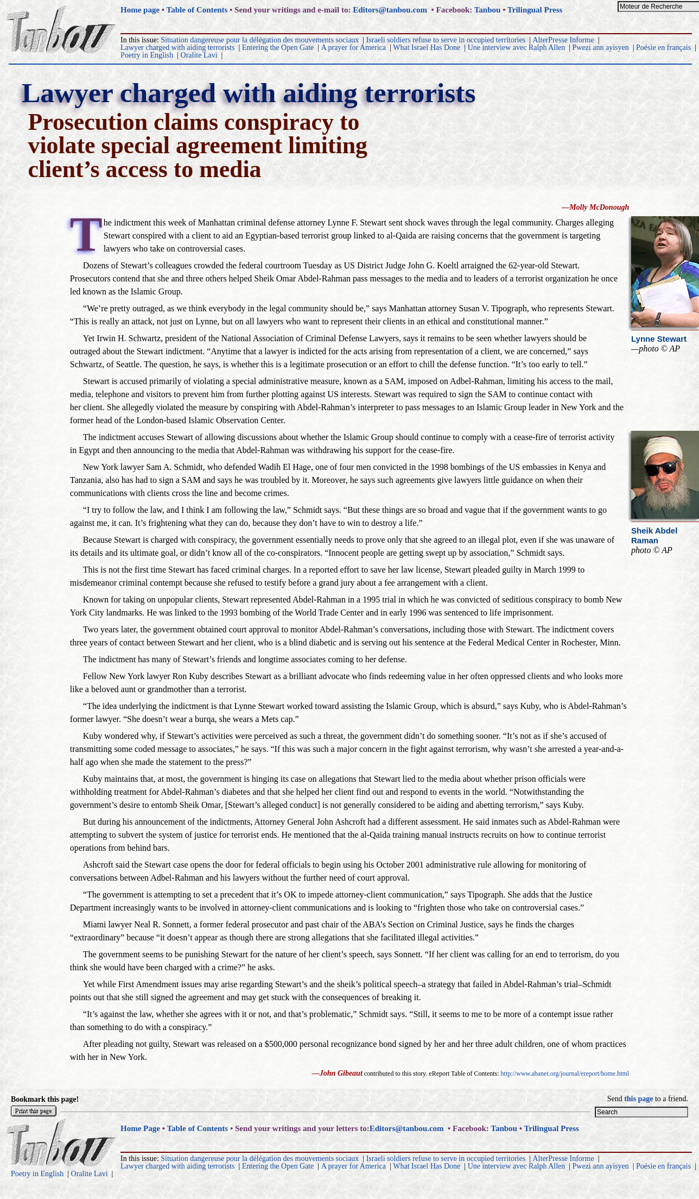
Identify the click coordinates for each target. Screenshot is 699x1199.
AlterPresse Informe (563, 40)
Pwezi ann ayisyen (601, 47)
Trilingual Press (535, 9)
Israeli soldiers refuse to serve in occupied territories (446, 40)
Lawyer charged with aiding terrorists (177, 47)
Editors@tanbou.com (390, 9)
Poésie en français (663, 47)
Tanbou (487, 9)
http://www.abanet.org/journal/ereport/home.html (565, 1073)
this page (638, 1099)
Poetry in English (146, 55)
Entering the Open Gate (278, 47)
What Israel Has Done (426, 47)
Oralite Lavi (199, 55)
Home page (140, 9)
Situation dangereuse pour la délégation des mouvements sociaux (260, 40)
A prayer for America (353, 47)
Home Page (140, 1128)
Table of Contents (197, 9)
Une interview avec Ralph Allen (516, 47)
